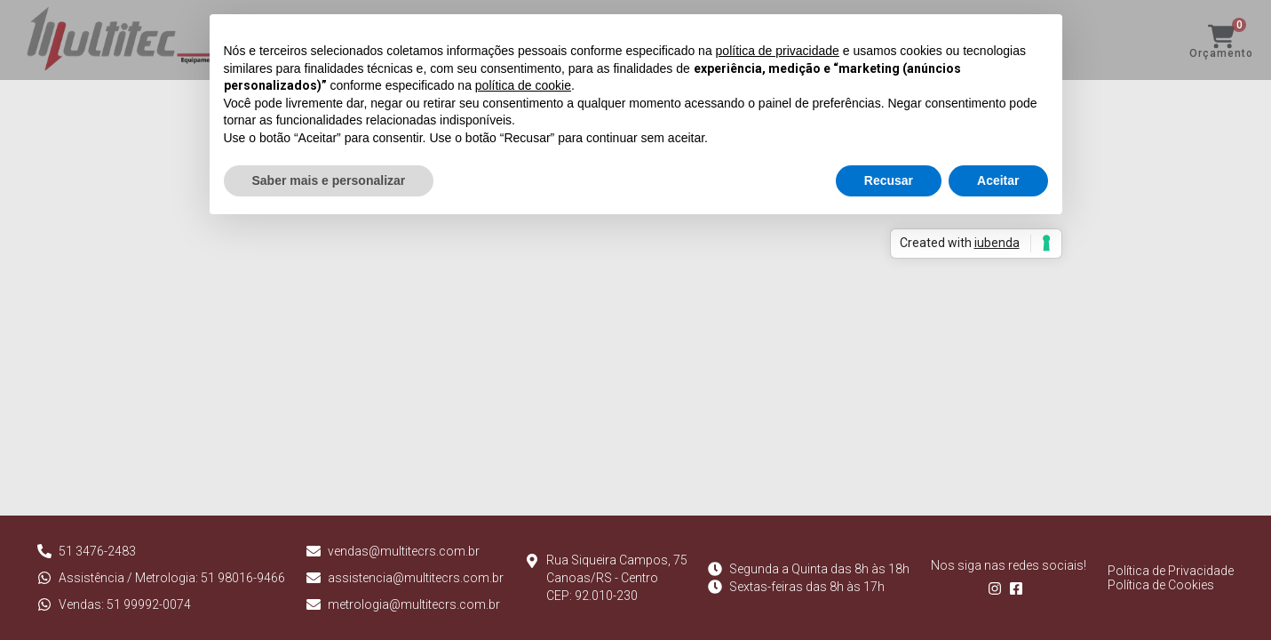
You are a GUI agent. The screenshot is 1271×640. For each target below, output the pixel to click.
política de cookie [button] (523, 85)
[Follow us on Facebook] (1019, 591)
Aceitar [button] (998, 180)
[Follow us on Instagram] (998, 591)
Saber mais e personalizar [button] (329, 180)
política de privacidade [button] (777, 51)
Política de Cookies (1161, 585)
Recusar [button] (888, 180)
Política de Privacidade (1171, 571)
